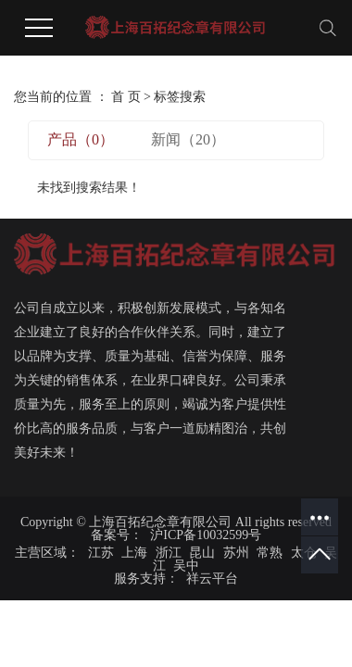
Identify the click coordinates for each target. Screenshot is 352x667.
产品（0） (80, 139)
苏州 (236, 553)
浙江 (169, 553)
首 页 (126, 97)
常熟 (270, 553)
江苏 (101, 553)
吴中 (186, 566)
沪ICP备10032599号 (205, 535)
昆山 (202, 553)
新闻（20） (188, 139)
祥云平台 (211, 578)
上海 (134, 553)
